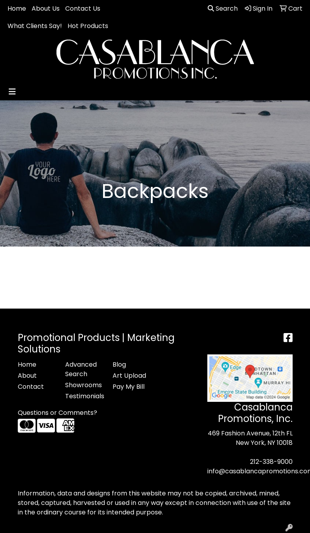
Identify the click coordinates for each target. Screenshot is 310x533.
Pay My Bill (129, 386)
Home (17, 8)
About (27, 375)
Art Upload (129, 375)
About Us (46, 8)
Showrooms (83, 385)
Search (223, 8)
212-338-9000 (271, 461)
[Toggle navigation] (12, 91)
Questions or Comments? (57, 412)
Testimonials (84, 396)
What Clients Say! (35, 25)
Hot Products (88, 25)
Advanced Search (81, 369)
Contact (31, 386)
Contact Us (82, 8)
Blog (119, 364)
